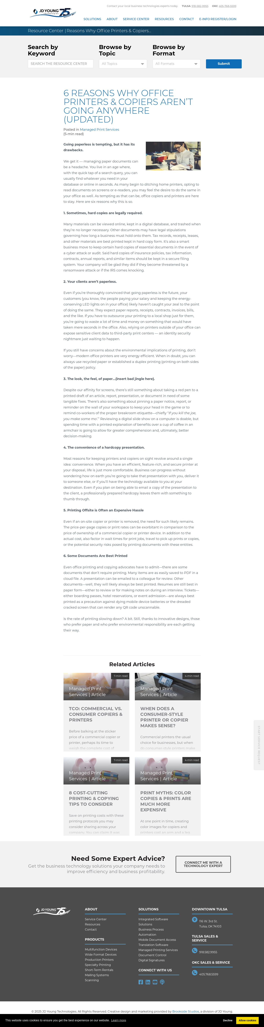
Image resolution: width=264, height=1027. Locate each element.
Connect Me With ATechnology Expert (203, 864)
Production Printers (99, 959)
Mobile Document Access (157, 940)
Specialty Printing (98, 965)
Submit (224, 64)
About (112, 19)
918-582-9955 (200, 6)
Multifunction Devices (101, 949)
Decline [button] (227, 1020)
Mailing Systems (97, 975)
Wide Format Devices (101, 954)
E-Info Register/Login (217, 19)
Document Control (152, 955)
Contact (186, 19)
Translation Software (153, 945)
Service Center (136, 19)
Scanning (92, 980)
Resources (164, 19)
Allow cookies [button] (247, 1020)
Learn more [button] (118, 1020)
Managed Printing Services (158, 950)
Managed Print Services (99, 130)
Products (94, 939)
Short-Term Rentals (99, 970)
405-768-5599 (227, 6)
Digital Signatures (151, 960)
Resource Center (45, 30)
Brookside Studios (185, 1011)
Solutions (92, 19)
